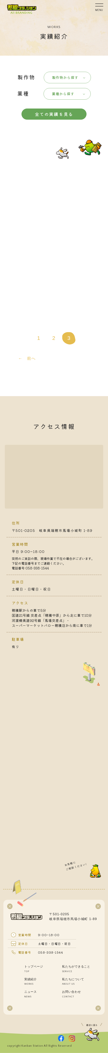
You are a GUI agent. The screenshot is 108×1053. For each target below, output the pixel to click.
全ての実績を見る (54, 114)
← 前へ (27, 358)
